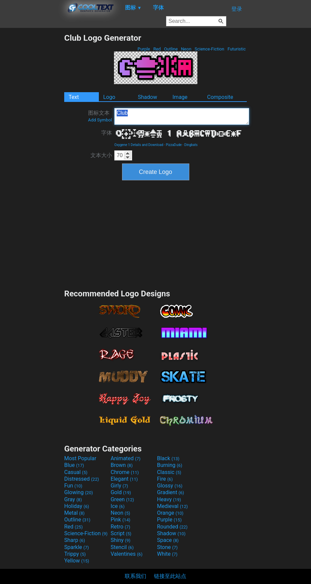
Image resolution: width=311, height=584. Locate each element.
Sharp (74, 540)
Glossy (170, 485)
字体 (106, 133)
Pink (120, 519)
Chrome (125, 472)
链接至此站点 (170, 576)
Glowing (78, 492)
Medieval (172, 506)
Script (121, 533)
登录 (236, 9)
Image (180, 97)
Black (168, 458)
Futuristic (236, 48)
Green (122, 499)
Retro (120, 526)
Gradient (170, 492)
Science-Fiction (210, 48)
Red (157, 48)
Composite (220, 97)
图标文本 (100, 116)
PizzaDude (174, 145)
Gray (73, 499)
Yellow (76, 560)
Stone (167, 547)
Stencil (122, 547)
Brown (121, 465)
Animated (126, 458)
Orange (170, 513)
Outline (171, 48)
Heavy (169, 499)
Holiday (76, 506)
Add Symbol (100, 119)
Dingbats (191, 145)
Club (181, 116)
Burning (169, 465)
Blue (74, 465)
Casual (75, 472)
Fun (73, 485)
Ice (117, 506)
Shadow (147, 97)
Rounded (172, 526)
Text (74, 97)
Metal (74, 513)
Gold (121, 492)
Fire (165, 479)
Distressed (81, 479)
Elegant (124, 479)
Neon (186, 48)
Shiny (120, 540)
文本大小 (101, 155)
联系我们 (135, 576)
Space (168, 540)
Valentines (127, 554)
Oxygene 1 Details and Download (138, 145)
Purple (144, 48)
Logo (109, 97)
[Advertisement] (32, 134)
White (167, 554)
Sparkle (76, 547)
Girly (119, 485)
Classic (169, 472)
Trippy (75, 554)
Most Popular (80, 458)
